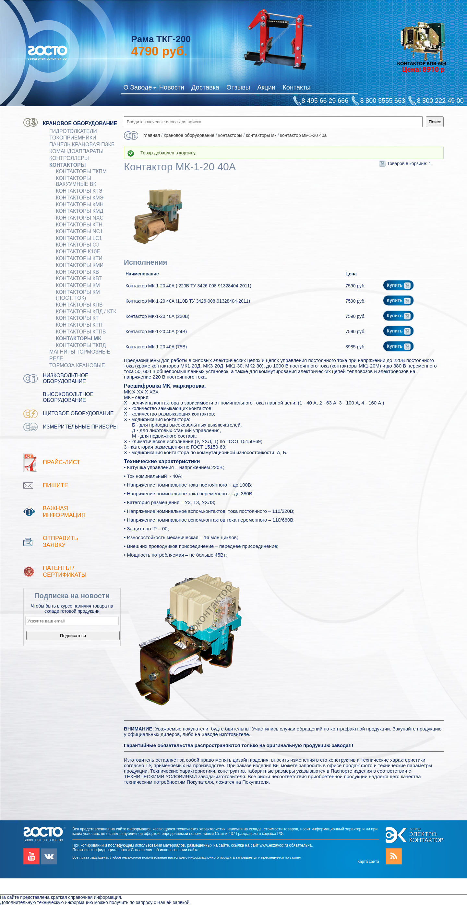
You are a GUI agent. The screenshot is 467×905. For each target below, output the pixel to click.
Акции (266, 87)
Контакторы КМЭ (79, 197)
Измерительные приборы (80, 426)
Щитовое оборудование (78, 413)
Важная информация (64, 511)
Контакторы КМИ (79, 265)
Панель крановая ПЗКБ (81, 144)
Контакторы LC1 (79, 238)
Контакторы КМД (79, 211)
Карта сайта (368, 861)
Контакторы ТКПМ (81, 171)
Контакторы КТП (79, 325)
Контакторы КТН (79, 224)
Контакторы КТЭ (79, 191)
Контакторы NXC (79, 218)
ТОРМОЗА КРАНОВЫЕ (77, 365)
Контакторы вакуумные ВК (76, 181)
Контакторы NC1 (79, 231)
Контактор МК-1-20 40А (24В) (156, 331)
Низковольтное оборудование (66, 378)
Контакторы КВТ (79, 278)
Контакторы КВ (77, 272)
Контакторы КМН (79, 204)
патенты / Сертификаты (65, 571)
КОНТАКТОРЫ (67, 165)
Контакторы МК (78, 338)
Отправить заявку (60, 541)
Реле (56, 358)
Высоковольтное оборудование (68, 397)
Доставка (205, 87)
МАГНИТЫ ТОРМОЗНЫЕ (79, 352)
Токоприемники (72, 137)
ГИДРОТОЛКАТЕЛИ (73, 131)
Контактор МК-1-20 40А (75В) (156, 346)
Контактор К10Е (78, 251)
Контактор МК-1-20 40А (303, 135)
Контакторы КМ (78, 285)
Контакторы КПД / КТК (86, 311)
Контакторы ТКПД (81, 345)
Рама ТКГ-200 (161, 39)
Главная (151, 135)
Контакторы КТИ (79, 258)
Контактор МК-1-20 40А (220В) (157, 316)
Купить (399, 285)
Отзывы (238, 87)
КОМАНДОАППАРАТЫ (76, 151)
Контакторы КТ (77, 318)
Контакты (296, 87)
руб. (159, 51)
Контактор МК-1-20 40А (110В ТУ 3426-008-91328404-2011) (188, 301)
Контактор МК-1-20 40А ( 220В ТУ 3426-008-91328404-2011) (188, 285)
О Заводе (139, 88)
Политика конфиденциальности (101, 850)
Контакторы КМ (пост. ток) (78, 295)
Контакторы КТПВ (81, 331)
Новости (171, 87)
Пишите (55, 485)
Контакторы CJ (77, 244)
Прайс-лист (61, 462)
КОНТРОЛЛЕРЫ (69, 158)
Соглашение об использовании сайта (164, 850)
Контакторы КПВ (79, 305)
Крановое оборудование (80, 123)
